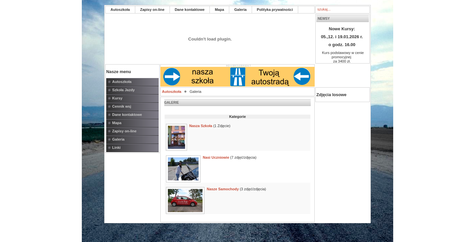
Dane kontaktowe (190, 10)
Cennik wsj (121, 106)
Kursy (117, 98)
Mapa (219, 10)
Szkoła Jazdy (123, 90)
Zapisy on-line (152, 10)
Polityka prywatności (275, 10)
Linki (116, 147)
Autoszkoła (120, 10)
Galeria (240, 10)
